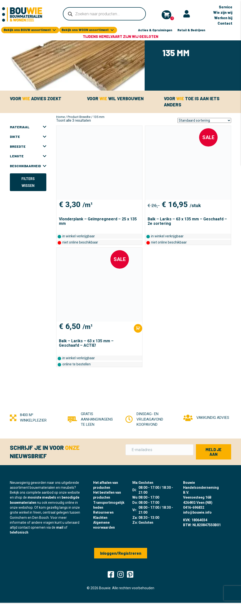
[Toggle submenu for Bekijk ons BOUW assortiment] (54, 30)
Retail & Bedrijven (191, 30)
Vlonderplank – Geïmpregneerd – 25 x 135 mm (98, 221)
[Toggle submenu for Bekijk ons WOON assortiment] (112, 30)
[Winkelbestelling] (204, 120)
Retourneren (103, 512)
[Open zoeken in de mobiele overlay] (104, 14)
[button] (213, 451)
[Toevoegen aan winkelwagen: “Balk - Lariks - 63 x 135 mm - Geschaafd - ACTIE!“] (138, 328)
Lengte (28, 156)
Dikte (28, 136)
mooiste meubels (42, 497)
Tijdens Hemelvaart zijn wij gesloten (120, 36)
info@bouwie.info (197, 512)
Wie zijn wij (222, 12)
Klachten (100, 518)
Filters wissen (28, 182)
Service (225, 7)
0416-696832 (193, 507)
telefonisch (19, 532)
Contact (225, 23)
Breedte (28, 146)
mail (59, 527)
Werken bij (223, 18)
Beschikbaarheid (28, 165)
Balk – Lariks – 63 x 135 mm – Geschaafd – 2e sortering (187, 221)
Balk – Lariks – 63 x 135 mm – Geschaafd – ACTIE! (86, 343)
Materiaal (28, 127)
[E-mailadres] (159, 449)
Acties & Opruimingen (155, 30)
